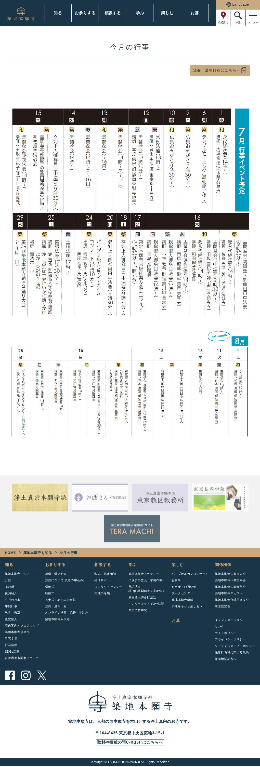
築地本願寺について (19, 574)
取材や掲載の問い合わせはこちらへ (130, 742)
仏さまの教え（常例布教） (147, 580)
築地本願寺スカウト (229, 593)
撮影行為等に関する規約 (232, 652)
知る (58, 13)
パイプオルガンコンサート (190, 574)
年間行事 (11, 606)
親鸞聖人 (11, 619)
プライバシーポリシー (230, 639)
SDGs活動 (12, 651)
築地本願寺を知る (37, 553)
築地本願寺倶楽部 (17, 632)
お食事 (176, 580)
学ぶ (140, 13)
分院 (8, 580)
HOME (10, 553)
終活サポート (103, 580)
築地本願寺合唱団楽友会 (232, 600)
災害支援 (11, 638)
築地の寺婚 (102, 593)
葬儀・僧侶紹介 (56, 574)
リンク (219, 626)
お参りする (85, 13)
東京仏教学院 (138, 610)
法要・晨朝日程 (56, 606)
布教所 (9, 587)
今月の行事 (12, 600)
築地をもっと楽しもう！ (189, 606)
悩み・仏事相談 (105, 574)
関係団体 (223, 565)
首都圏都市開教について (22, 658)
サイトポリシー (225, 633)
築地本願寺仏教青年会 (230, 587)
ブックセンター (182, 593)
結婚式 (49, 593)
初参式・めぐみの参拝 (60, 600)
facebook (10, 675)
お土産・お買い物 (184, 587)
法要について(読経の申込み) (64, 580)
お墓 (195, 13)
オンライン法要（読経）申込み (66, 612)
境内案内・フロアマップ (22, 625)
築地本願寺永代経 (57, 619)
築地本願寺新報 (182, 600)
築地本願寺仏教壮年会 (230, 580)
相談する (112, 13)
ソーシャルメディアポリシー (235, 646)
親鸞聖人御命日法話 (142, 597)
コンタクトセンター (108, 587)
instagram (26, 675)
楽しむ (167, 13)
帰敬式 (49, 587)
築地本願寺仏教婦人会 (230, 574)
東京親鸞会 (222, 606)
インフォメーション (229, 620)
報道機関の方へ (225, 659)
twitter (42, 675)
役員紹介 (11, 593)
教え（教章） (14, 612)
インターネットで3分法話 (146, 604)
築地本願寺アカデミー (144, 574)
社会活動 (11, 645)
